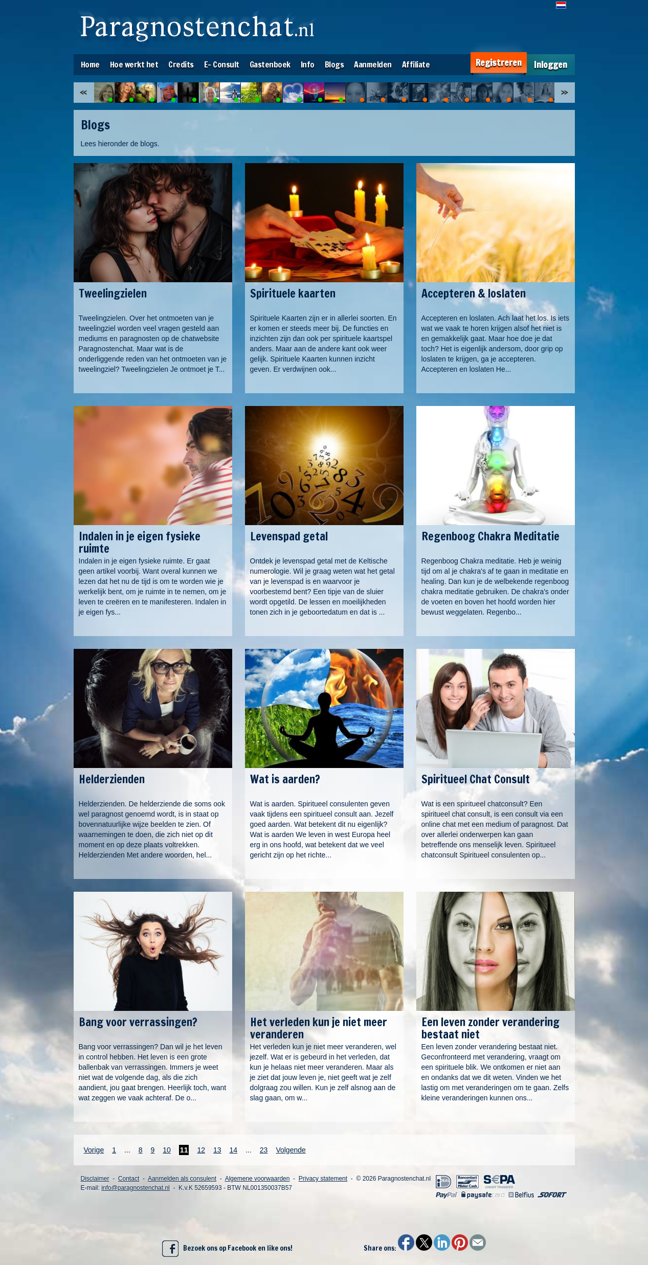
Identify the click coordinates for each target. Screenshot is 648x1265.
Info (308, 64)
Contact (128, 1178)
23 (264, 1150)
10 (167, 1150)
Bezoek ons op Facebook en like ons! (227, 1248)
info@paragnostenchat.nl (135, 1187)
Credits (181, 64)
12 (201, 1150)
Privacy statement (323, 1178)
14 (234, 1150)
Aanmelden (373, 64)
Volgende (290, 1150)
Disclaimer (95, 1178)
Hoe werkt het (134, 64)
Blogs (334, 64)
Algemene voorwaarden (257, 1178)
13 (217, 1150)
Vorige (94, 1150)
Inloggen (550, 64)
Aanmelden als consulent (182, 1178)
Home (90, 64)
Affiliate (416, 64)
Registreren (499, 62)
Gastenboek (270, 64)
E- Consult (221, 64)
